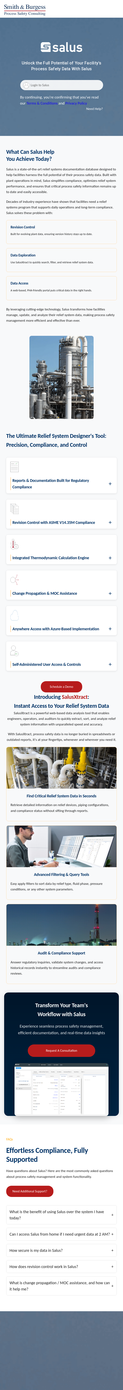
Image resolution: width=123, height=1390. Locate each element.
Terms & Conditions (42, 103)
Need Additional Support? (29, 1191)
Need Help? (94, 109)
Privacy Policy (76, 103)
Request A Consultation (61, 1051)
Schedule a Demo (61, 687)
